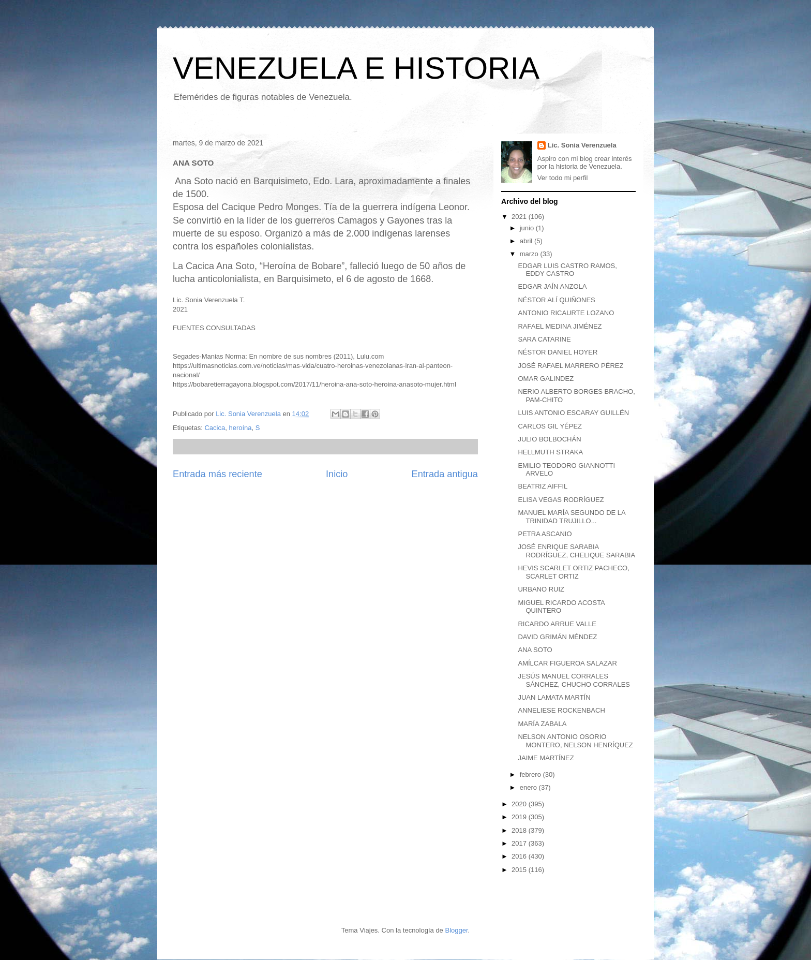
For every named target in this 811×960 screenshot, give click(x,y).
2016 (520, 856)
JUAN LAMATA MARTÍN (554, 697)
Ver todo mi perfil (562, 178)
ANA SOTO (535, 650)
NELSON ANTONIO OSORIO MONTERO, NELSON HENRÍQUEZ (575, 741)
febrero (531, 774)
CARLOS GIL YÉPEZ (550, 426)
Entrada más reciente (217, 474)
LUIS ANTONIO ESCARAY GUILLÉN (573, 413)
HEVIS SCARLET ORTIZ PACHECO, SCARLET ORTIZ (573, 572)
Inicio (337, 474)
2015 (520, 870)
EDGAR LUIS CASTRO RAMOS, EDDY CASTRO (567, 270)
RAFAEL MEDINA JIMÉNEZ (560, 326)
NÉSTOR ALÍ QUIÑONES (556, 300)
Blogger (456, 930)
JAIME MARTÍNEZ (546, 758)
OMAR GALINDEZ (546, 378)
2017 (520, 843)
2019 (520, 817)
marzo (530, 254)
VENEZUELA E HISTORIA (356, 68)
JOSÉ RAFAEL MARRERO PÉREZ (570, 366)
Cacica (214, 428)
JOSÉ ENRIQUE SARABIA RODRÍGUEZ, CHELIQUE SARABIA (576, 551)
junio (528, 228)
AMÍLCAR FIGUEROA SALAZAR (567, 663)
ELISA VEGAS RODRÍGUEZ (561, 500)
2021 (520, 216)
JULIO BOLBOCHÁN (549, 439)
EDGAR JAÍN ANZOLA (552, 286)
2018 (520, 830)
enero (529, 787)
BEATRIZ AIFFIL (542, 486)
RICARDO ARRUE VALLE (557, 624)
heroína (240, 428)
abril (527, 241)
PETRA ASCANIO (545, 534)
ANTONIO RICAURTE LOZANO (566, 313)
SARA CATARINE (544, 339)
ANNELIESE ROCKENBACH (561, 710)
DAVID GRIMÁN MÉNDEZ (557, 637)
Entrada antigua (445, 474)
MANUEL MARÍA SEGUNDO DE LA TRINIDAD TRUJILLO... (571, 517)
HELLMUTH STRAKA (550, 452)
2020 (520, 804)
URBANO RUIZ (541, 589)
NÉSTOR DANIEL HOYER (557, 352)
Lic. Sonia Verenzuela (582, 145)
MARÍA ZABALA (542, 724)
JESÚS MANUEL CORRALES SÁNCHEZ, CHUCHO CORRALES (574, 680)
